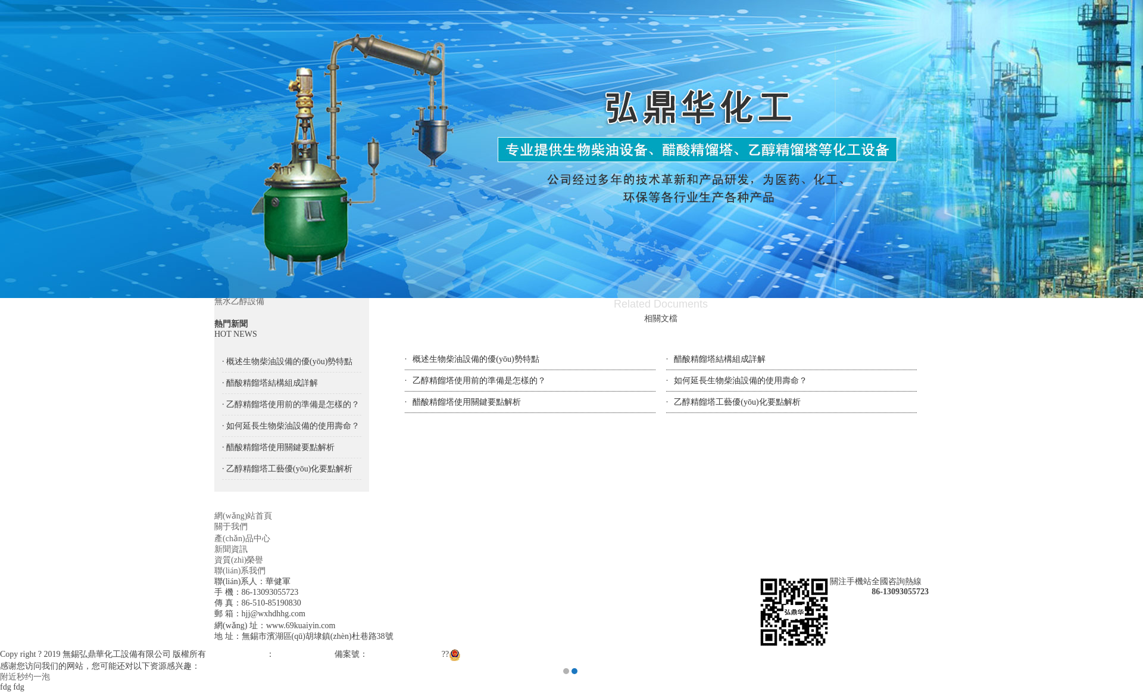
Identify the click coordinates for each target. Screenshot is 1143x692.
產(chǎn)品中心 (242, 538)
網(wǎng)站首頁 (243, 515)
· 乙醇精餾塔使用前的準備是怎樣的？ (291, 404)
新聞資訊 (231, 549)
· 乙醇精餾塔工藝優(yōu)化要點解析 (287, 468)
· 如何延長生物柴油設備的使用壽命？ (291, 425)
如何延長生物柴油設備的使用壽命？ (740, 380)
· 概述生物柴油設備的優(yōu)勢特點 (287, 361)
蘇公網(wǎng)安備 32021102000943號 (522, 654)
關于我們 (231, 526)
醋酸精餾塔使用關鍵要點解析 (467, 402)
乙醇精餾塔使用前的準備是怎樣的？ (479, 380)
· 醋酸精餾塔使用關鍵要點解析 (278, 447)
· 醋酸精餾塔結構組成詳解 (270, 382)
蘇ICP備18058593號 (403, 654)
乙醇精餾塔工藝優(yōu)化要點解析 (737, 402)
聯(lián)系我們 (240, 570)
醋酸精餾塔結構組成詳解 (720, 359)
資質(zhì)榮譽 (238, 560)
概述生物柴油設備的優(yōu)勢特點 (476, 359)
